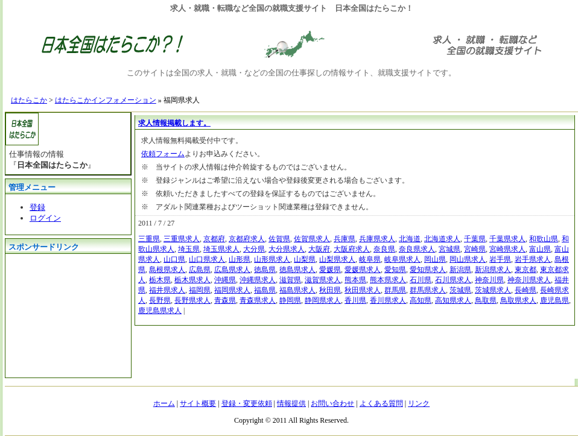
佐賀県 (279, 239)
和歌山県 (543, 239)
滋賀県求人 (323, 280)
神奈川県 (489, 280)
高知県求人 (453, 300)
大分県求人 (286, 249)
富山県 (540, 249)
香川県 (355, 300)
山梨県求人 (337, 259)
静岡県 (290, 300)
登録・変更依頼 (246, 403)
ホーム (164, 403)
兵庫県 (344, 239)
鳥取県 (486, 300)
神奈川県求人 (529, 280)
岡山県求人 (467, 259)
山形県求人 (272, 259)
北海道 (410, 239)
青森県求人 (258, 300)
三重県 (149, 239)
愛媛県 (330, 269)
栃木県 (160, 280)
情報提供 (291, 403)
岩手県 (500, 259)
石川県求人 (453, 280)
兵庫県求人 (377, 239)
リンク (419, 403)
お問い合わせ (332, 403)
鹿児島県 (554, 300)
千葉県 (475, 239)
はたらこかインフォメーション (105, 100)
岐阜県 (370, 259)
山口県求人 (207, 259)
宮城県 (449, 249)
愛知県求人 (428, 269)
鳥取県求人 (518, 300)
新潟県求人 (493, 269)
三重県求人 (182, 239)
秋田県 (330, 290)
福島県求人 (297, 290)
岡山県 (435, 259)
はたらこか (29, 100)
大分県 (254, 249)
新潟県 (460, 269)
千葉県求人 (507, 239)
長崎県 (525, 290)
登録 (37, 207)
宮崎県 (475, 249)
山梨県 (305, 259)
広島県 (200, 269)
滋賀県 (290, 280)
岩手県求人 (533, 259)
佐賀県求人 (312, 239)
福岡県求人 (232, 290)
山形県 (239, 259)
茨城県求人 (493, 290)
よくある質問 (381, 403)
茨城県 (460, 290)
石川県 (420, 280)
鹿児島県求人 (160, 310)
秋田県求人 (363, 290)
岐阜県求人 (402, 259)
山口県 (174, 259)
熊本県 (355, 280)
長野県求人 (192, 300)
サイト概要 (198, 403)
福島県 (265, 290)
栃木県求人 (192, 280)
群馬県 (395, 290)
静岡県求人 (323, 300)
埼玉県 (189, 249)
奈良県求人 (417, 249)
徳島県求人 (297, 269)
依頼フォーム (163, 154)
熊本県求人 (388, 280)
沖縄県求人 (258, 280)
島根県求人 (167, 269)
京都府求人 (247, 239)
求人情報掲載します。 (174, 123)
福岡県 (200, 290)
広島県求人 (232, 269)
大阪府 (319, 249)
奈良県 (384, 249)
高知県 (420, 300)
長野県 (160, 300)
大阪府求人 (352, 249)
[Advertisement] (65, 314)
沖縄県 (225, 280)
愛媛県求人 (363, 269)
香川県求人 (388, 300)
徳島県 (265, 269)
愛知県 (395, 269)
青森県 (225, 300)
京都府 (214, 239)
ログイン (45, 218)
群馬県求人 (428, 290)
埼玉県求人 (221, 249)
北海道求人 (442, 239)
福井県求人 (167, 290)
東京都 (525, 269)
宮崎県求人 (507, 249)
